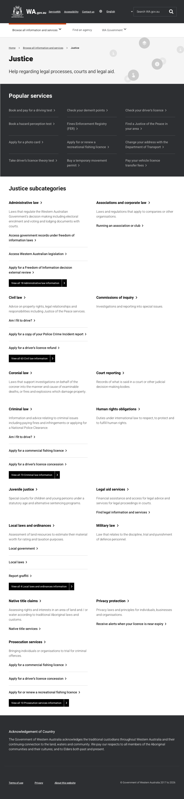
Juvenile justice (21, 489)
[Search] (150, 11)
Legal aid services (110, 489)
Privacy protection (110, 601)
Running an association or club (118, 225)
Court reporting (108, 373)
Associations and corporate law (121, 202)
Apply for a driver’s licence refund (32, 347)
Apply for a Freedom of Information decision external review (40, 270)
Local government (22, 548)
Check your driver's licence (144, 110)
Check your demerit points (86, 110)
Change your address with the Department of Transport (146, 144)
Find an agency (83, 30)
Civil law (15, 297)
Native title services (23, 628)
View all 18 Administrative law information (35, 283)
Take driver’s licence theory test (31, 160)
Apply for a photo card (24, 141)
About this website (65, 782)
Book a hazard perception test (30, 123)
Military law (105, 525)
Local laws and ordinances (30, 525)
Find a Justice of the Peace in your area (146, 126)
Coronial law (19, 373)
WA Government (113, 30)
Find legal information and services (121, 512)
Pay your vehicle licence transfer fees (142, 163)
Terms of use (16, 782)
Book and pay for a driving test (30, 110)
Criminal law (19, 409)
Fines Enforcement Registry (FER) (87, 126)
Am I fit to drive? (20, 320)
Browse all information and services (35, 30)
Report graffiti (19, 575)
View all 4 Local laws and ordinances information (39, 586)
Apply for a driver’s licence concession (36, 464)
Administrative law (24, 202)
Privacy (39, 782)
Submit (171, 11)
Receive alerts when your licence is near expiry (129, 623)
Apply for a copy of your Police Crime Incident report (46, 333)
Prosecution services (25, 642)
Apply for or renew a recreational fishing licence (86, 144)
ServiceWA (55, 12)
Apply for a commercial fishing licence (36, 450)
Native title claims (23, 601)
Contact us (88, 12)
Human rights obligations (116, 409)
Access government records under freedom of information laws (41, 237)
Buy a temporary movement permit (87, 163)
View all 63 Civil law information (29, 358)
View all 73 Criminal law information (31, 475)
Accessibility (71, 12)
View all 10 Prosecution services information (36, 703)
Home (12, 47)
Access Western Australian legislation (36, 253)
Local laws (16, 561)
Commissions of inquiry (115, 297)
